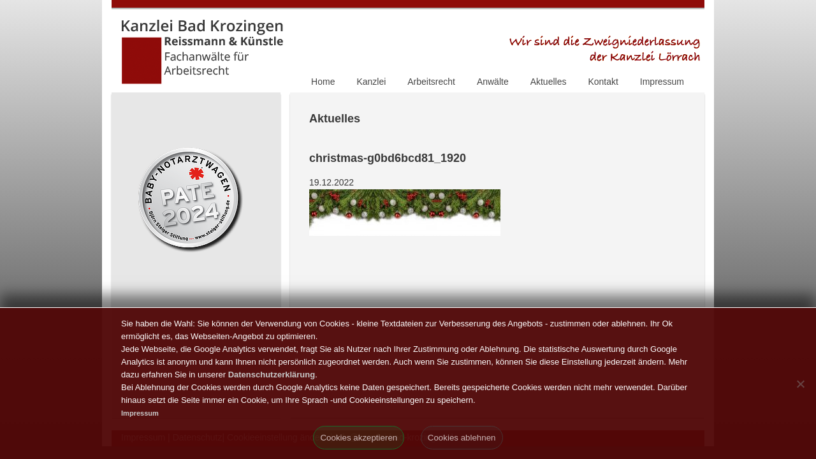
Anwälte (493, 81)
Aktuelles (548, 81)
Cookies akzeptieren (358, 437)
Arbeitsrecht (431, 81)
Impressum (662, 81)
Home (323, 81)
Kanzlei (371, 81)
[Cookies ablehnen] (800, 383)
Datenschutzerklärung (272, 374)
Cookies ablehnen (462, 437)
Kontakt (603, 81)
